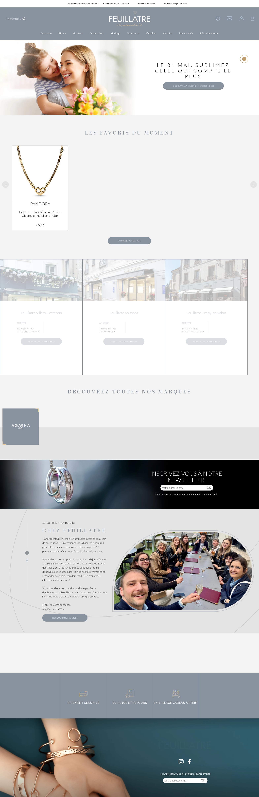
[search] (24, 18)
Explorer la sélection (129, 240)
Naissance (133, 33)
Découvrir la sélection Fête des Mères (193, 86)
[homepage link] (129, 19)
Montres (77, 33)
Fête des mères (209, 33)
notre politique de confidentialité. (199, 494)
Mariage (115, 33)
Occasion (46, 33)
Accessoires (96, 33)
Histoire (167, 33)
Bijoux (62, 33)
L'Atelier (151, 33)
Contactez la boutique (41, 341)
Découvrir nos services (64, 618)
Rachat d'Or (186, 33)
